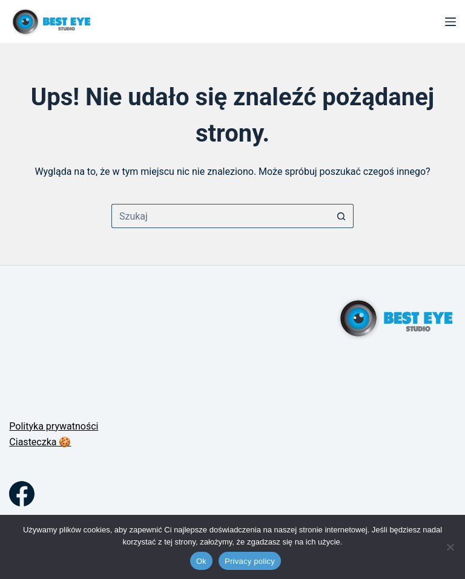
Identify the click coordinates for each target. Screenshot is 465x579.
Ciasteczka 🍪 (40, 442)
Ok (201, 561)
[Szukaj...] (220, 216)
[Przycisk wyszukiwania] (341, 216)
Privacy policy (250, 561)
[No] (450, 547)
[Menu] (450, 21)
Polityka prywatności (53, 426)
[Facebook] (22, 493)
